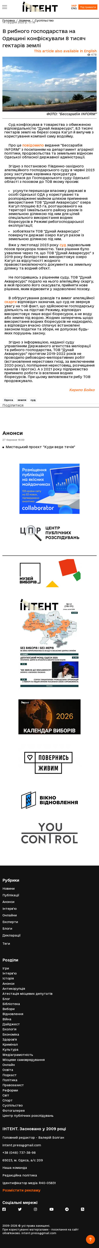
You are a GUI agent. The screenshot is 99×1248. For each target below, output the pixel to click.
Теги (6, 943)
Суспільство (12, 1105)
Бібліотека (11, 1004)
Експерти (10, 922)
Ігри (5, 968)
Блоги (7, 928)
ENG (74, 8)
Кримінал (10, 1044)
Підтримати (88, 7)
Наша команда (14, 1167)
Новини (8, 888)
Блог (6, 999)
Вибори (8, 1009)
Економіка (10, 1034)
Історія (8, 978)
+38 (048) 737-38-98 (19, 1152)
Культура (10, 1049)
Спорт (7, 1100)
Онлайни (9, 915)
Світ (5, 1095)
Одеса (8, 400)
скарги (10, 302)
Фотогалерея (13, 1110)
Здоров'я (9, 1039)
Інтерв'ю (9, 908)
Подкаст (9, 1075)
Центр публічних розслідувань (28, 1115)
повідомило (33, 145)
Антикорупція (13, 988)
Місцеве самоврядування (23, 1060)
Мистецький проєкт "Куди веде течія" (40, 447)
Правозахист (13, 1085)
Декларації (11, 935)
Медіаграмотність (17, 1054)
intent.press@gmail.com (21, 1145)
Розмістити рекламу (21, 1190)
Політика (9, 1080)
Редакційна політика (19, 1175)
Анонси (12, 433)
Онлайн (8, 1065)
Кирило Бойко (82, 390)
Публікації (10, 895)
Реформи (10, 1090)
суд (63, 245)
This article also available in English (65, 51)
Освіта (7, 1070)
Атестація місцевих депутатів (27, 993)
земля (21, 400)
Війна (6, 1019)
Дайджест (11, 1024)
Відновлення (12, 1014)
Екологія (9, 1029)
